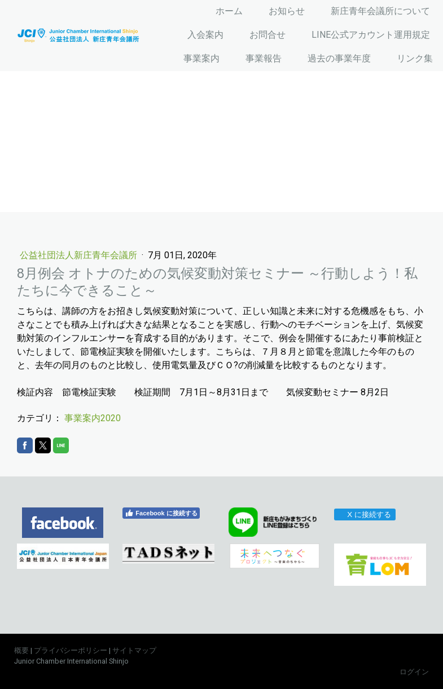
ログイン (414, 672)
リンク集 (415, 58)
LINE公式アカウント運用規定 (371, 34)
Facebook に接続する (161, 513)
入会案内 (205, 34)
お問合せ (267, 34)
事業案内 (201, 58)
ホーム (229, 11)
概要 (21, 650)
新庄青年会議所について (380, 11)
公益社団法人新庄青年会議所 (79, 255)
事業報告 (263, 58)
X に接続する (364, 514)
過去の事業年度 (339, 58)
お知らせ (287, 11)
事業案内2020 (92, 418)
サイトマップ (134, 650)
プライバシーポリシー (70, 650)
